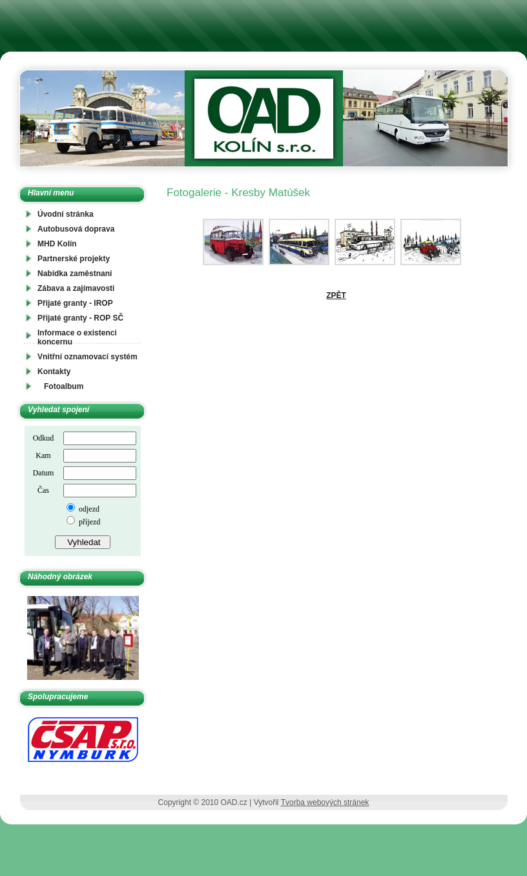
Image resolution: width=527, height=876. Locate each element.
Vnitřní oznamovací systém (87, 356)
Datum (43, 472)
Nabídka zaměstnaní (74, 273)
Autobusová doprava (75, 229)
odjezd (88, 508)
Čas (43, 490)
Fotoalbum (63, 386)
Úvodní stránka (65, 214)
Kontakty (53, 371)
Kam (43, 455)
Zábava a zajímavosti (75, 288)
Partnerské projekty (73, 258)
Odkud (43, 438)
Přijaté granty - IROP (75, 303)
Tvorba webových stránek (325, 802)
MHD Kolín (57, 243)
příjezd (88, 521)
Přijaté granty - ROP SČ (80, 318)
